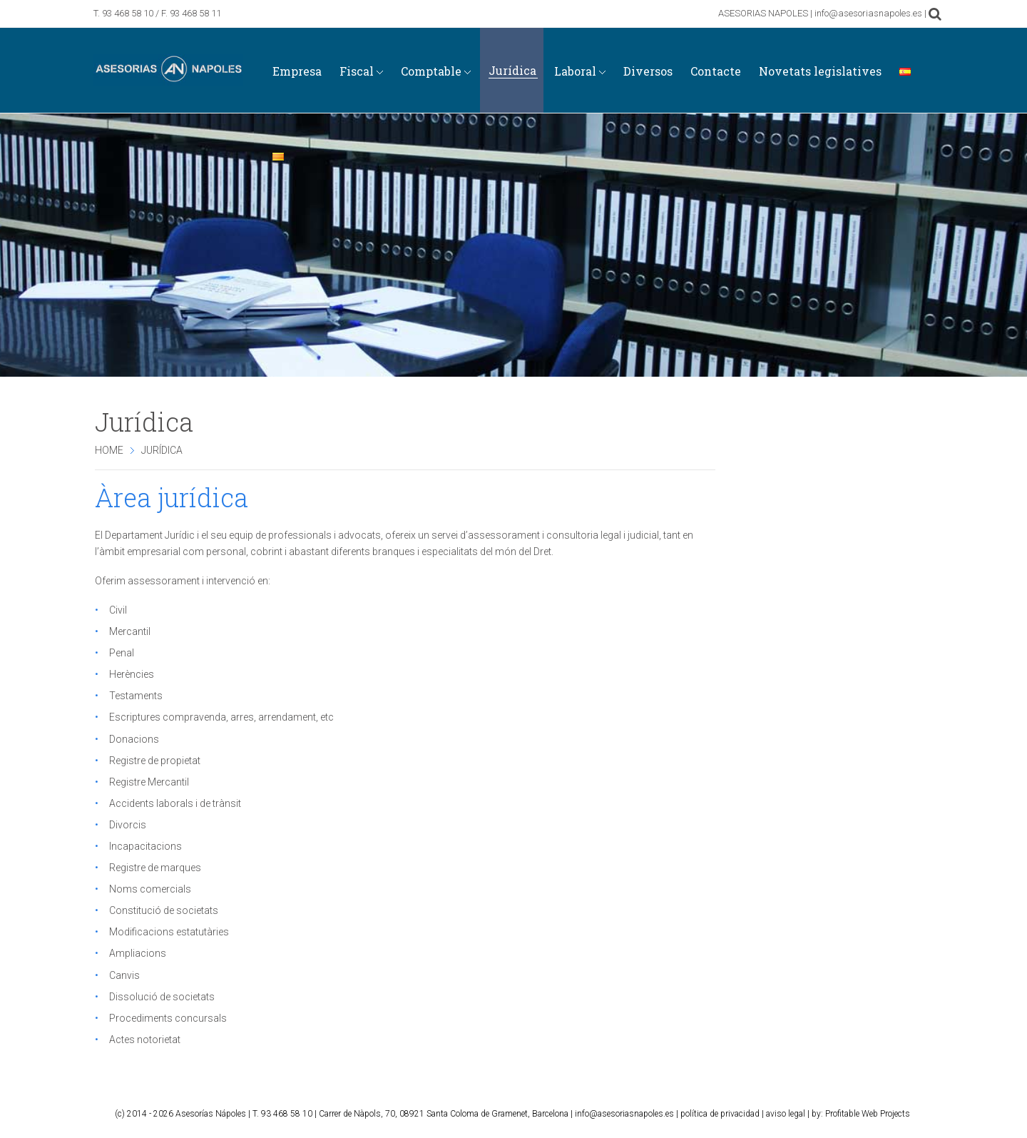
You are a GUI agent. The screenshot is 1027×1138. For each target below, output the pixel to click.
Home (109, 450)
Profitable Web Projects (867, 1114)
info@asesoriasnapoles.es (624, 1114)
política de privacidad (720, 1114)
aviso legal (785, 1114)
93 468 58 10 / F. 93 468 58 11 (161, 13)
